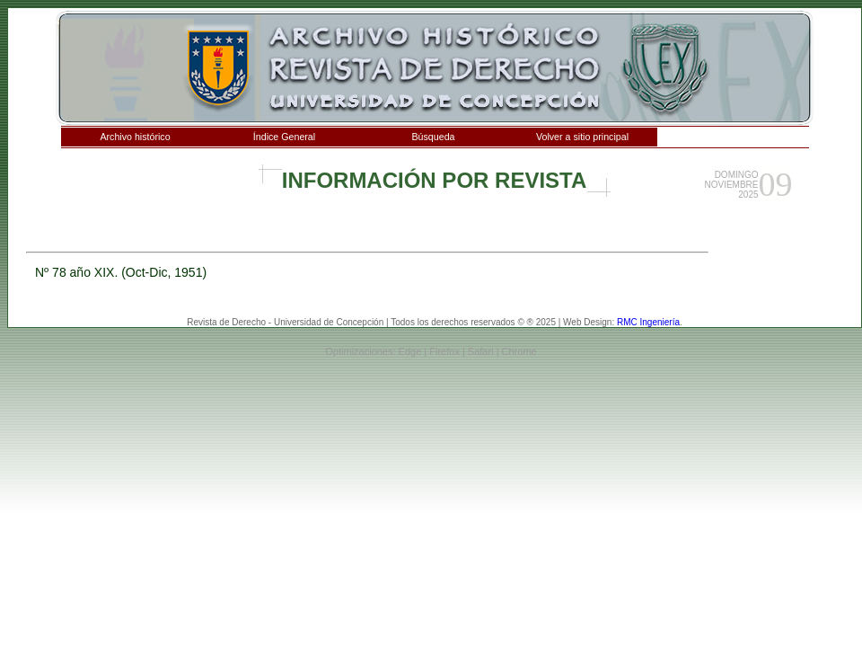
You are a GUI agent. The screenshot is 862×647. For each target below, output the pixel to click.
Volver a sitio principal (582, 136)
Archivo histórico (135, 136)
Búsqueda (433, 136)
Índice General (284, 136)
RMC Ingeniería (648, 322)
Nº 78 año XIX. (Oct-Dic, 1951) (121, 272)
